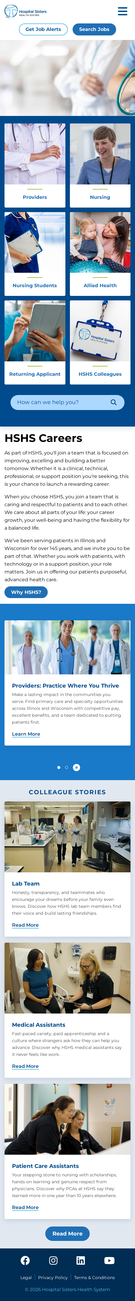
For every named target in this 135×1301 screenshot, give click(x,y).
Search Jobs (94, 29)
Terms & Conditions (94, 1277)
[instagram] (53, 1261)
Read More (67, 1233)
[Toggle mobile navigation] (123, 12)
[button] (58, 767)
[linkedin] (80, 1261)
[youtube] (109, 1261)
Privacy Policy (53, 1277)
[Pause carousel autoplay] (76, 767)
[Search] (113, 403)
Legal (26, 1277)
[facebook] (25, 1261)
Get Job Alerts (43, 29)
